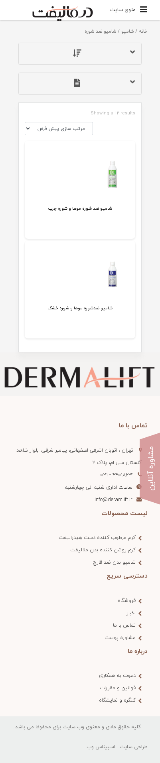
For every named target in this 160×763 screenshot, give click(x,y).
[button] (80, 53)
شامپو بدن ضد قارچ (114, 562)
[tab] (80, 53)
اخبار (131, 612)
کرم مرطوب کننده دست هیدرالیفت (97, 537)
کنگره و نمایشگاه (117, 700)
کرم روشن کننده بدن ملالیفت (103, 549)
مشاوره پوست (120, 637)
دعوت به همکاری (117, 675)
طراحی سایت (134, 746)
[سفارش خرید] (59, 128)
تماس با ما (124, 625)
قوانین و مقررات (118, 687)
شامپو (127, 31)
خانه (143, 31)
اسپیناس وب (101, 746)
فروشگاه (127, 600)
